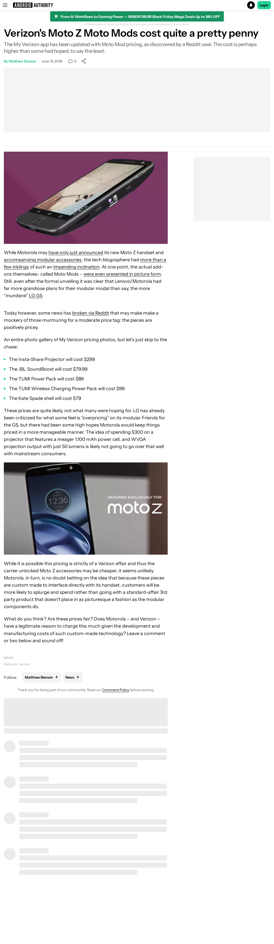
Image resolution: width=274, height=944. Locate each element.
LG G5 (35, 295)
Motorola (10, 664)
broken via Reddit (90, 313)
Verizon (24, 664)
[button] (137, 5)
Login (264, 5)
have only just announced (75, 252)
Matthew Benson (22, 61)
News (9, 658)
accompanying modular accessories (42, 260)
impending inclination (76, 267)
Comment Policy (115, 690)
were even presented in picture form (122, 274)
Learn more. (181, 24)
